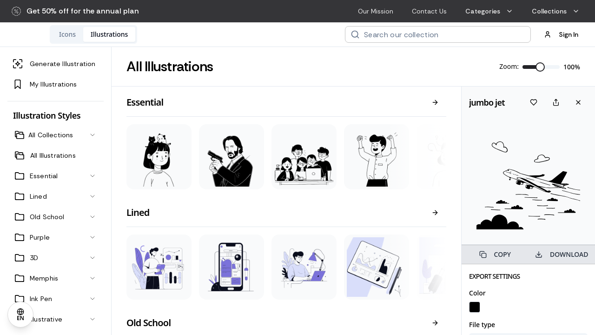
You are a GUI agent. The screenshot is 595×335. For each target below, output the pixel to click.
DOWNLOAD (561, 254)
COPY (495, 254)
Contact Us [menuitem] (429, 11)
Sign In (561, 34)
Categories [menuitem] (489, 11)
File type (482, 324)
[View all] (435, 102)
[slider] (540, 67)
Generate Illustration (54, 63)
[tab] (128, 34)
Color (477, 292)
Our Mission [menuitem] (375, 11)
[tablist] (154, 34)
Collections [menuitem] (556, 11)
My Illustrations (45, 84)
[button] (75, 11)
